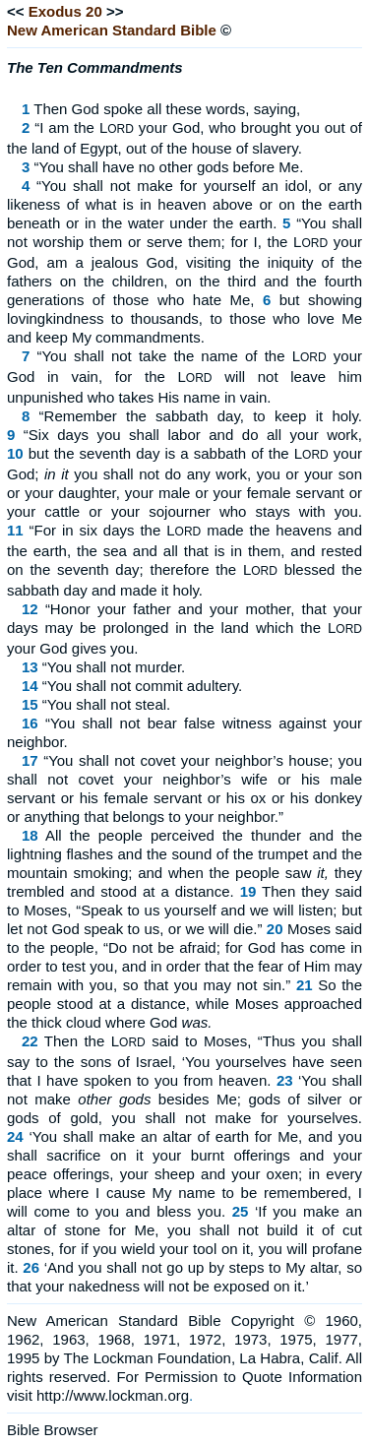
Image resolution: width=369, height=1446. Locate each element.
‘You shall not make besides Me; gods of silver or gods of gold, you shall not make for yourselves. (184, 1099)
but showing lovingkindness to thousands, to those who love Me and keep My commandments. (184, 318)
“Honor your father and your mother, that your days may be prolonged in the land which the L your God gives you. (184, 628)
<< (16, 11)
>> (115, 11)
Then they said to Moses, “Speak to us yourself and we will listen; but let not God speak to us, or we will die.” (184, 910)
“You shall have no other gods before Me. (169, 166)
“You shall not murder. (113, 667)
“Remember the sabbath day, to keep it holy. (200, 416)
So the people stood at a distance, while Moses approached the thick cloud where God (184, 1003)
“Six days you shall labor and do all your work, (193, 434)
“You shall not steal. (106, 704)
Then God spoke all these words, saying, (166, 108)
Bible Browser (52, 1429)
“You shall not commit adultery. (142, 685)
